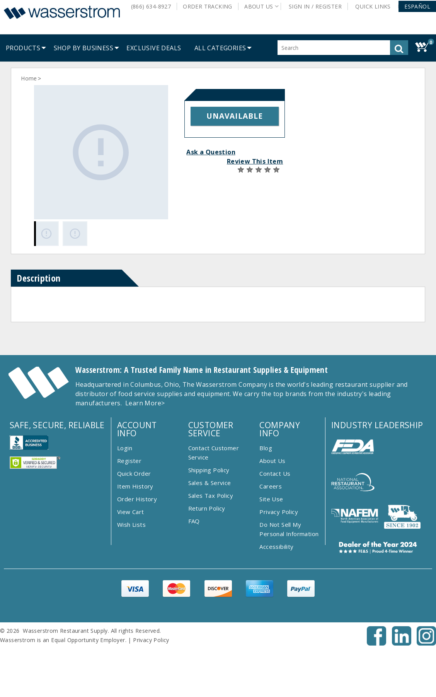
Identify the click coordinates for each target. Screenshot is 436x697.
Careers (270, 486)
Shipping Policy (209, 470)
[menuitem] (23, 48)
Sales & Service (209, 483)
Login (124, 448)
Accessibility (276, 546)
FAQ (194, 521)
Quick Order (134, 473)
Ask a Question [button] (210, 152)
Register (129, 461)
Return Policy (206, 508)
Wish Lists (131, 524)
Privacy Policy (278, 512)
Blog (265, 448)
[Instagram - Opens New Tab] (426, 643)
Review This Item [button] (255, 161)
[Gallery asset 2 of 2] (75, 233)
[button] (417, 6)
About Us (272, 461)
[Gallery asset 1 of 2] (101, 152)
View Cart (130, 512)
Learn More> (145, 403)
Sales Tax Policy (210, 495)
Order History (137, 499)
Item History (135, 486)
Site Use (271, 499)
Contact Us (274, 473)
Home (29, 78)
